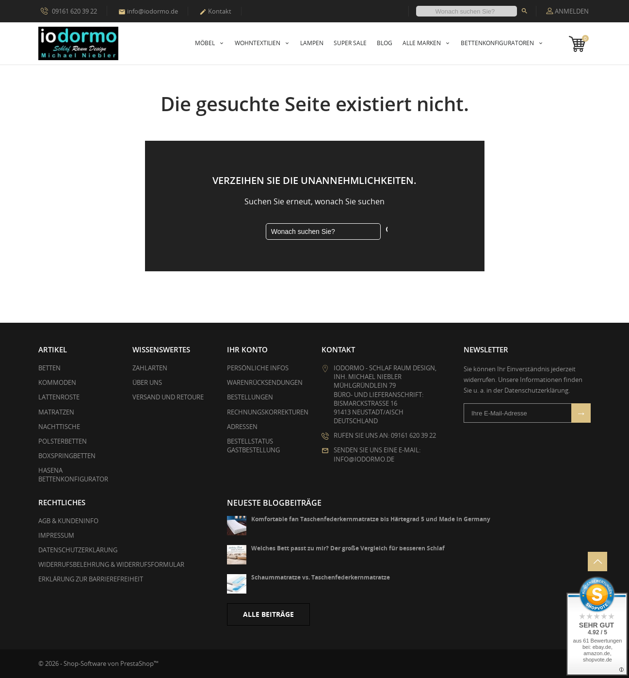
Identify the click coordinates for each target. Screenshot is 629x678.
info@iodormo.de (148, 11)
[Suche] (466, 11)
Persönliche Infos (258, 368)
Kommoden (57, 382)
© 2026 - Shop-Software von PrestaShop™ (98, 663)
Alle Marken (422, 43)
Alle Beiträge (268, 614)
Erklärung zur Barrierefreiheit (90, 579)
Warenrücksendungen (265, 382)
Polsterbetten (62, 441)
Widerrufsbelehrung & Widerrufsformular (111, 564)
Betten (49, 368)
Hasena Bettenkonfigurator (73, 474)
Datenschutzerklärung (77, 550)
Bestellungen (250, 397)
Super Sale (350, 43)
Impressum (56, 535)
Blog (384, 43)
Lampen (311, 43)
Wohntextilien (258, 43)
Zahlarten (149, 368)
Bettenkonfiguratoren (498, 43)
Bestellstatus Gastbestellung (253, 445)
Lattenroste (59, 397)
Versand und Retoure (168, 397)
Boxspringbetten (67, 455)
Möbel (205, 43)
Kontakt (215, 11)
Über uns (147, 382)
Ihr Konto (247, 349)
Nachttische (59, 426)
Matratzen (56, 412)
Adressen (242, 426)
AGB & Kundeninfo (68, 520)
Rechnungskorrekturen (267, 412)
